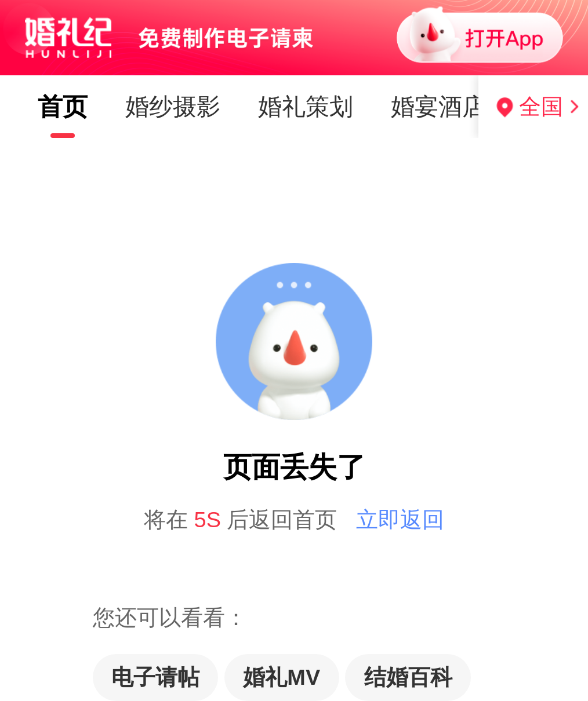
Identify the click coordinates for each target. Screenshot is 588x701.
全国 (541, 106)
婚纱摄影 (172, 106)
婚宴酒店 (438, 106)
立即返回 (400, 520)
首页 (63, 107)
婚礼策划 (305, 106)
